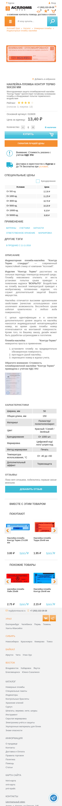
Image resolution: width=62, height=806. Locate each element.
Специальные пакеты (16, 691)
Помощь (33, 15)
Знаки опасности (14, 730)
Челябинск (26, 624)
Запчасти (38, 228)
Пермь (37, 624)
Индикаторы (12, 695)
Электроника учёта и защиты (20, 722)
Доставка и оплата (47, 15)
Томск (49, 641)
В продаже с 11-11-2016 (18, 245)
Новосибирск (12, 641)
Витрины (11, 228)
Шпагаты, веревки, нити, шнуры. (22, 710)
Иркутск (9, 655)
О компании (12, 15)
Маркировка (45, 233)
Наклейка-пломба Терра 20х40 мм (42, 539)
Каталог (27, 28)
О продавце (11, 743)
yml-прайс (11, 788)
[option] (31, 53)
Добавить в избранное (45, 79)
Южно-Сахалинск (31, 672)
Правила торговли (15, 755)
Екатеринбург (12, 624)
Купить (38, 135)
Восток (10, 662)
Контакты (23, 15)
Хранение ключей (14, 703)
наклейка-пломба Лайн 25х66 (15, 590)
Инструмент (12, 714)
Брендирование (48, 181)
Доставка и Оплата (15, 751)
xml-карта (10, 784)
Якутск (36, 668)
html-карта (11, 780)
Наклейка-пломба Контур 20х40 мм (42, 590)
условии (43, 166)
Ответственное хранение (20, 233)
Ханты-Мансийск (14, 628)
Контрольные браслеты (17, 699)
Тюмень (47, 624)
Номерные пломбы (43, 28)
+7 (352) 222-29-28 (45, 7)
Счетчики (24, 228)
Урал (9, 619)
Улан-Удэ (27, 655)
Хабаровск (26, 668)
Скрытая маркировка (16, 718)
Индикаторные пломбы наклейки (22, 31)
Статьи (9, 767)
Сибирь (10, 636)
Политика (10, 759)
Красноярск (26, 641)
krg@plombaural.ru (17, 611)
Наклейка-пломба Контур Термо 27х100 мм (17, 540)
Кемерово (39, 641)
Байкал (10, 649)
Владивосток (12, 668)
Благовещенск (13, 672)
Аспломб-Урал (13, 28)
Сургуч (9, 707)
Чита (18, 655)
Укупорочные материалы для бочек (23, 726)
